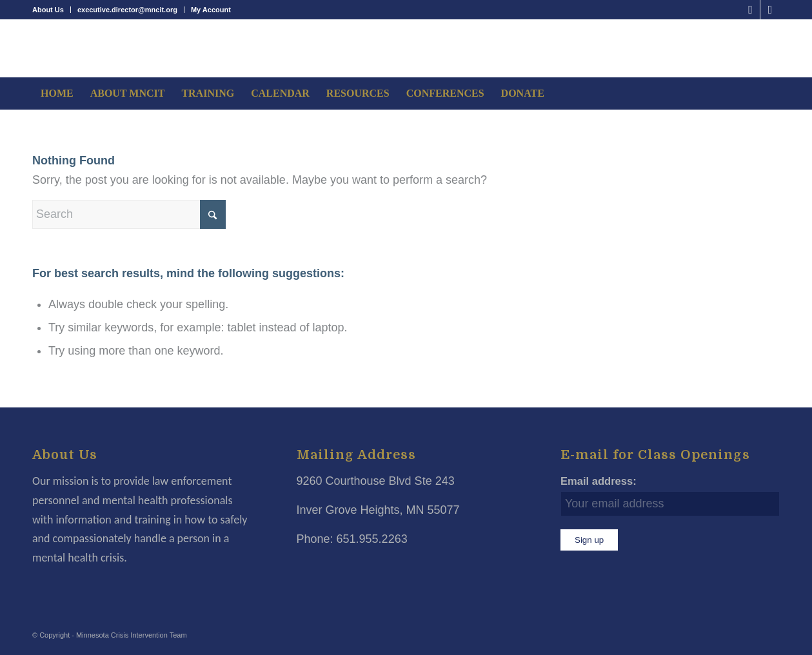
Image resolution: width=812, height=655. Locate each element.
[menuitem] (51, 9)
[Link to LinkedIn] (770, 9)
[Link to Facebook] (750, 9)
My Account (211, 10)
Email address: (598, 481)
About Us (48, 10)
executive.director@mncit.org (127, 10)
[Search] (129, 214)
